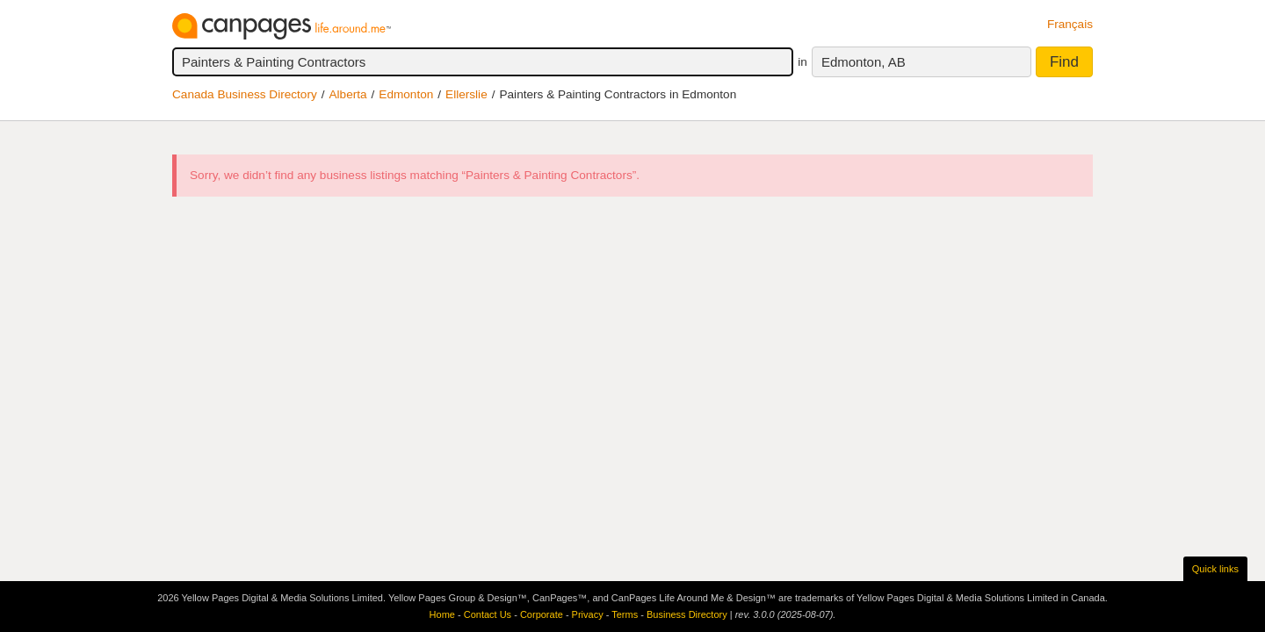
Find (1064, 62)
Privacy (588, 614)
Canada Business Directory (244, 94)
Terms (624, 614)
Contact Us (487, 614)
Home (442, 614)
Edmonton (406, 94)
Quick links (1215, 569)
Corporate (541, 614)
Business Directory (687, 614)
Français (1070, 24)
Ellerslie (466, 94)
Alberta (348, 94)
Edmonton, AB (863, 61)
